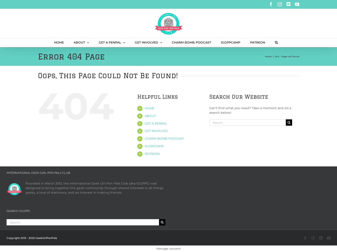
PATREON (152, 154)
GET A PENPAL (156, 123)
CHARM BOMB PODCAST (164, 138)
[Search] (289, 122)
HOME (149, 108)
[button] (276, 42)
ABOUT (150, 116)
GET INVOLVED (156, 131)
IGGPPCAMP (154, 146)
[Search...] (247, 122)
